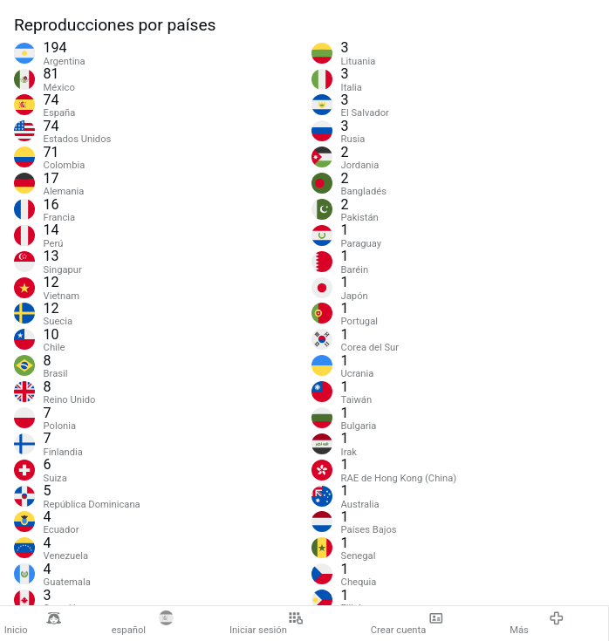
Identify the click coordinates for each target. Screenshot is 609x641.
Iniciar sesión (266, 623)
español (143, 623)
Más (537, 623)
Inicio (32, 623)
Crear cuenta (407, 623)
